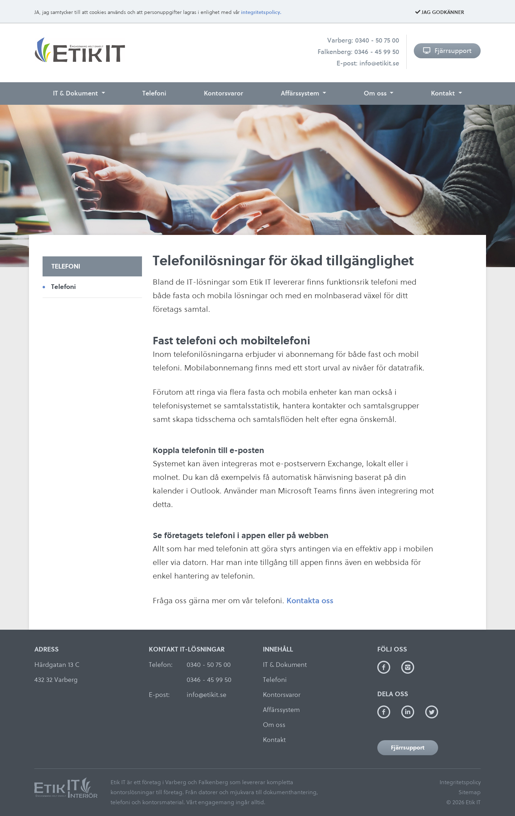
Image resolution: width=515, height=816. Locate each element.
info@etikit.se (379, 63)
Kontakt (444, 93)
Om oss (376, 93)
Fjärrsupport (447, 50)
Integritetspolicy (460, 782)
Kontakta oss (309, 600)
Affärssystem (301, 93)
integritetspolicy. (261, 12)
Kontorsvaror (223, 93)
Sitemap (469, 792)
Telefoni (154, 93)
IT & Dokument (76, 93)
